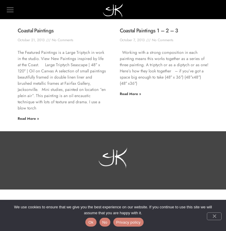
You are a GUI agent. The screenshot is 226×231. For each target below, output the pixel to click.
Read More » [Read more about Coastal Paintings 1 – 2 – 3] (130, 94)
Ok (90, 222)
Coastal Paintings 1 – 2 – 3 (149, 30)
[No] (214, 216)
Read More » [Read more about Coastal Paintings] (28, 118)
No (104, 222)
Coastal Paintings (36, 30)
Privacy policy (128, 222)
